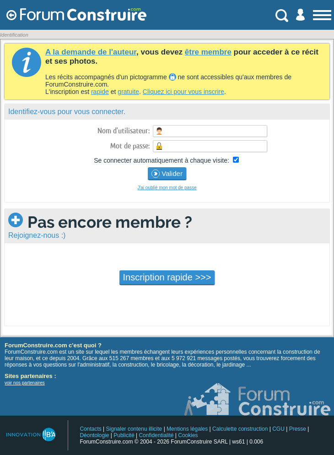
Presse (297, 429)
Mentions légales (187, 429)
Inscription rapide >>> (167, 277)
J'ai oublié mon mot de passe (166, 187)
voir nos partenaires (25, 382)
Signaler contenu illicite (134, 429)
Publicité (123, 435)
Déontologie (94, 435)
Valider (167, 174)
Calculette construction (240, 429)
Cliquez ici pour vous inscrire (183, 91)
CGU (278, 429)
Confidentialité (156, 435)
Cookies (188, 435)
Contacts (90, 429)
